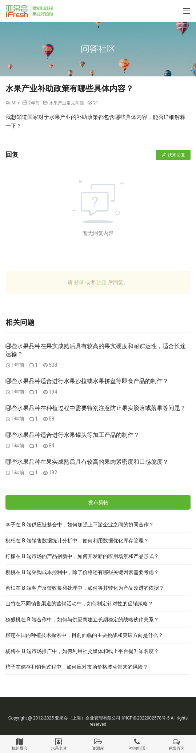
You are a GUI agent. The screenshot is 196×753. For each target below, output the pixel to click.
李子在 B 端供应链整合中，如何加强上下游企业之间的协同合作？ (79, 524)
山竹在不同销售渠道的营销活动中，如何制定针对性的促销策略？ (79, 603)
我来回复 (173, 155)
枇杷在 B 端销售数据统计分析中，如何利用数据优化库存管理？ (77, 540)
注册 (102, 282)
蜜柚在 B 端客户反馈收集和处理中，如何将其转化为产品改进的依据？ (84, 588)
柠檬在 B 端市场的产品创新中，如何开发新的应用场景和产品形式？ (82, 556)
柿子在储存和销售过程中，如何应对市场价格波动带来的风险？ (76, 667)
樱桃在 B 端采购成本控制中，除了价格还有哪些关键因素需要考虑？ (82, 572)
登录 (79, 282)
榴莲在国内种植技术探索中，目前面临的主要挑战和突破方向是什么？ (84, 635)
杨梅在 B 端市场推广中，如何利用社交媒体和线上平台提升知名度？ (82, 651)
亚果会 (61, 718)
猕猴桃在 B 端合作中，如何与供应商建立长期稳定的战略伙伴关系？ (82, 619)
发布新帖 (98, 502)
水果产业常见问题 (66, 102)
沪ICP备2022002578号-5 (145, 718)
